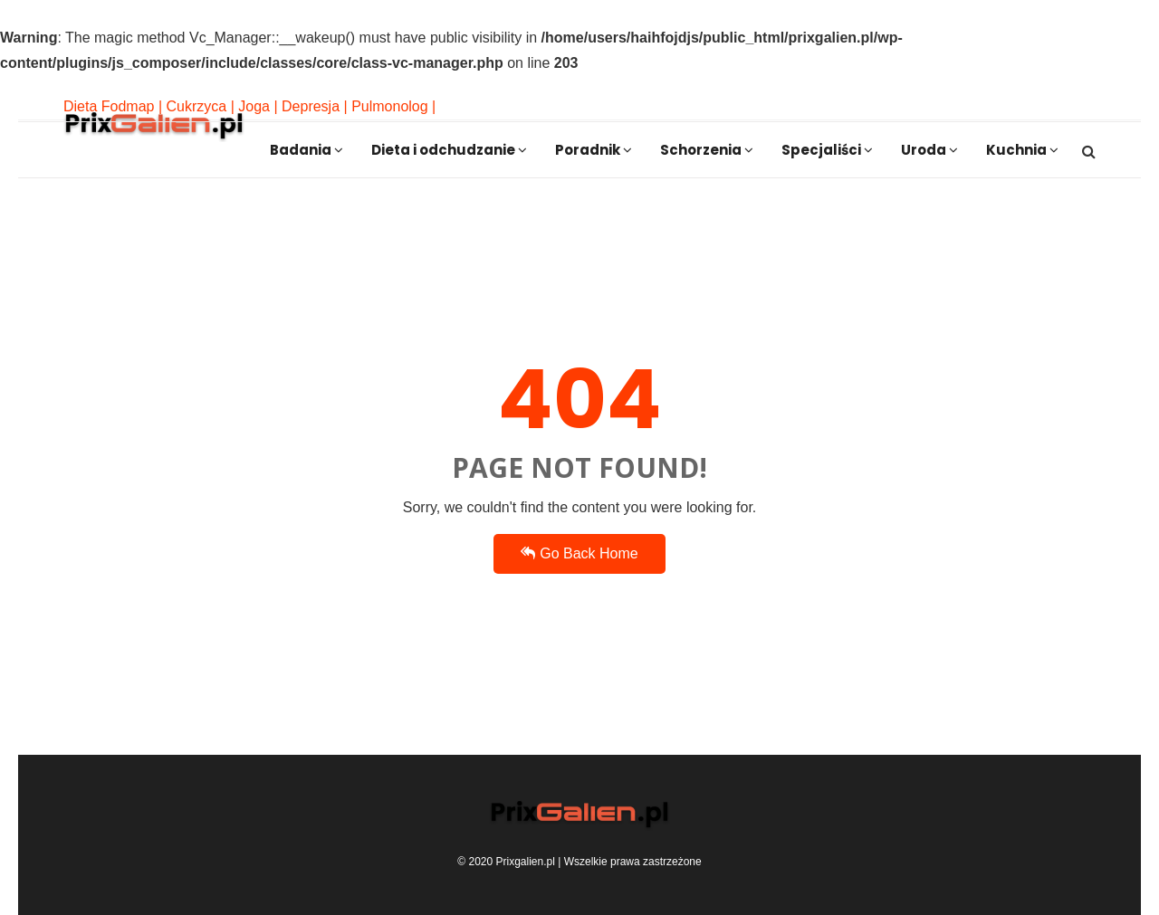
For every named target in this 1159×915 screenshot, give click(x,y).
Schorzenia (706, 149)
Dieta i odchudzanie (449, 149)
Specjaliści (827, 149)
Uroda (929, 149)
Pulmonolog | (393, 106)
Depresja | (315, 106)
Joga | (257, 106)
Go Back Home (579, 553)
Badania (306, 149)
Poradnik (593, 149)
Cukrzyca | (201, 106)
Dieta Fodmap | (112, 106)
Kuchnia (1022, 149)
